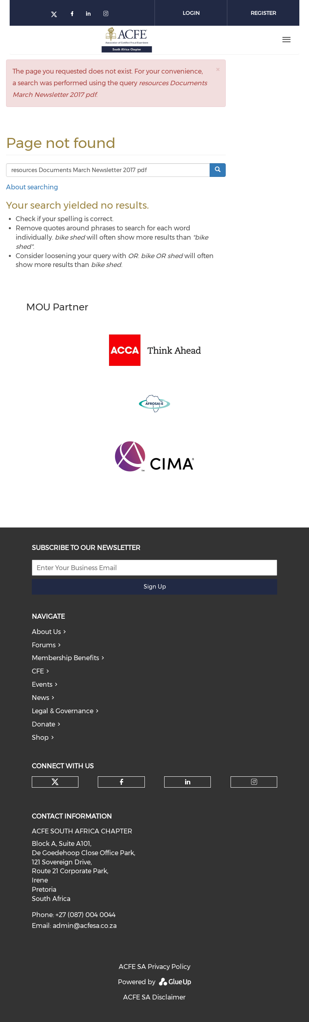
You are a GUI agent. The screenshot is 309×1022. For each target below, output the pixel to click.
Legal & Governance (62, 711)
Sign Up (155, 586)
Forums (44, 645)
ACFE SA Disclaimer (154, 997)
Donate (43, 724)
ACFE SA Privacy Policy (154, 967)
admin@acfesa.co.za (85, 926)
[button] (218, 69)
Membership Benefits (65, 658)
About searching (32, 187)
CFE (38, 671)
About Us (46, 632)
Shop (40, 737)
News (40, 698)
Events (42, 684)
